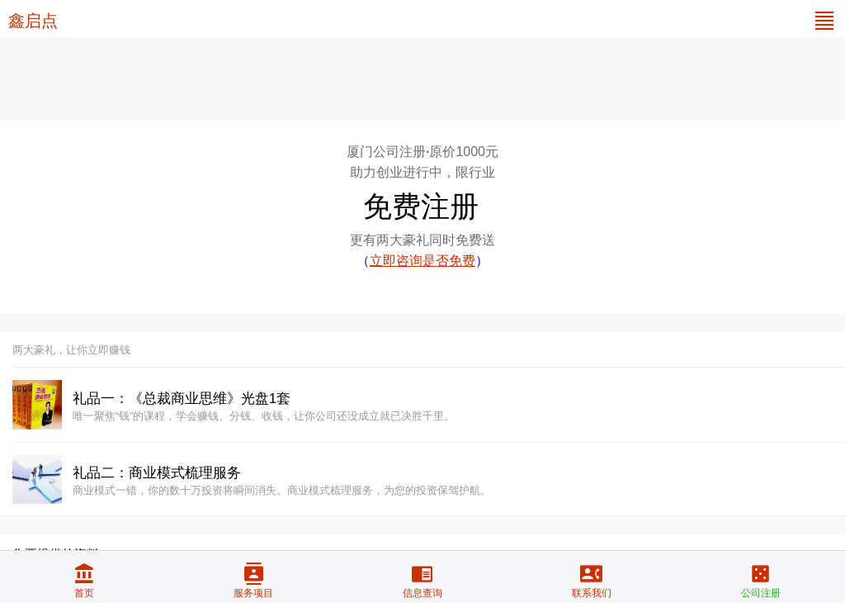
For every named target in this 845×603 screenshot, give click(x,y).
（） (422, 261)
